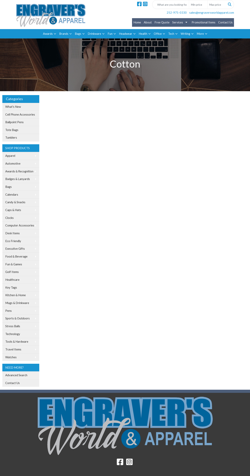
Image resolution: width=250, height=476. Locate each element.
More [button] (200, 33)
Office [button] (158, 33)
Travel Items (13, 349)
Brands (63, 33)
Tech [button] (171, 33)
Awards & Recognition (19, 171)
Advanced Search (16, 375)
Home (137, 22)
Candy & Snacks (15, 202)
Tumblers (11, 137)
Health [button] (143, 33)
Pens (8, 310)
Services (177, 22)
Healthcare (12, 279)
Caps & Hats (13, 210)
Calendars (11, 194)
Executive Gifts (15, 248)
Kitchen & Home (15, 295)
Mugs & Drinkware (17, 303)
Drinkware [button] (94, 33)
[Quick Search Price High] (216, 4)
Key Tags (11, 287)
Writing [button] (185, 33)
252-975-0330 (177, 12)
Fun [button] (110, 33)
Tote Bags (11, 130)
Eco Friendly (13, 241)
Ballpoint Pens (14, 122)
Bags (8, 186)
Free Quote (162, 22)
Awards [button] (48, 33)
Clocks (9, 217)
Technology (12, 334)
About (148, 22)
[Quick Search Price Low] (198, 4)
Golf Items (12, 272)
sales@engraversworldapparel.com (211, 12)
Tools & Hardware (16, 341)
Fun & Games (13, 264)
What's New (13, 106)
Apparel (10, 155)
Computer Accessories (19, 225)
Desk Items (12, 233)
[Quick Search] (170, 4)
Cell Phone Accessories (20, 114)
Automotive (13, 163)
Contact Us (225, 22)
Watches (11, 357)
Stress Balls (12, 326)
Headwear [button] (125, 33)
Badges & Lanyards (17, 179)
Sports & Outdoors (17, 318)
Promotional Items (203, 22)
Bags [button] (78, 33)
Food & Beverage (16, 256)
